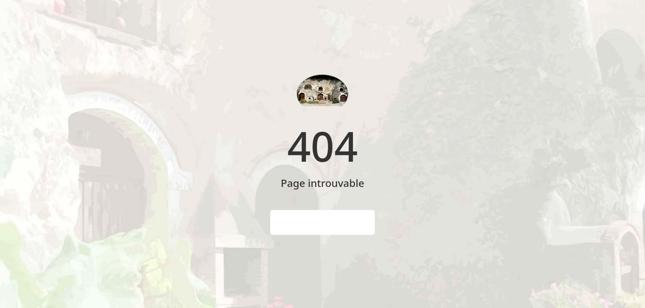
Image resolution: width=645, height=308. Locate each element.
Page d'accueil (322, 222)
